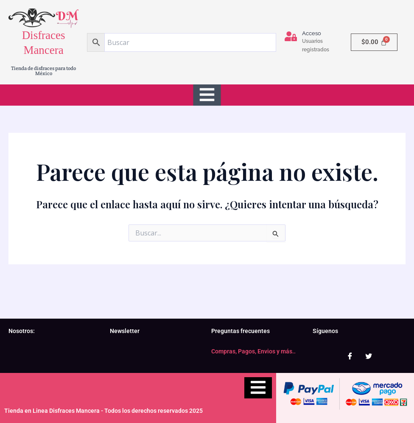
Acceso (311, 33)
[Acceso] (291, 36)
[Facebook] (350, 356)
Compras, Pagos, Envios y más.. (253, 351)
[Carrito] (374, 42)
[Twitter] (368, 356)
